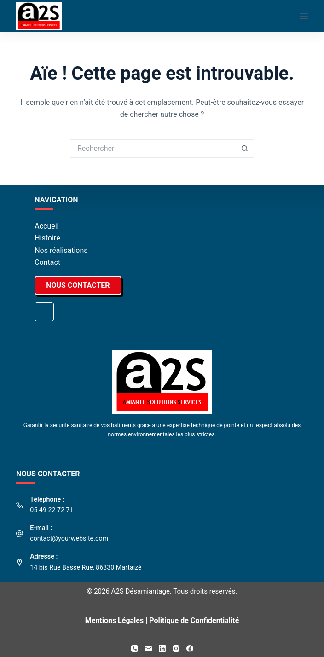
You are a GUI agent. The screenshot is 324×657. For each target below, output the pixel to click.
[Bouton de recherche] (245, 148)
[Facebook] (189, 648)
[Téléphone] (134, 648)
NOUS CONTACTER (78, 285)
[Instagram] (176, 648)
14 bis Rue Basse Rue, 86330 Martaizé (85, 567)
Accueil (46, 226)
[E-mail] (148, 648)
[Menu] (304, 16)
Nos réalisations (61, 250)
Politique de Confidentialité (194, 620)
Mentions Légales (114, 620)
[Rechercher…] (153, 148)
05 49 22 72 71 (51, 510)
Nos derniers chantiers (44, 312)
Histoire (47, 238)
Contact (47, 262)
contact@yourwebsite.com (69, 538)
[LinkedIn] (162, 648)
